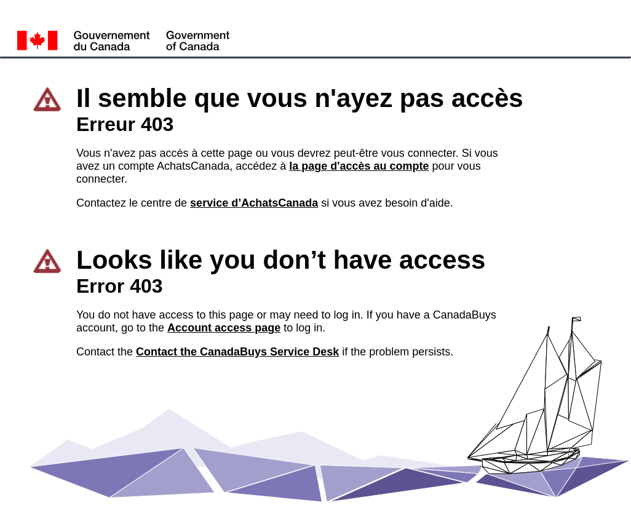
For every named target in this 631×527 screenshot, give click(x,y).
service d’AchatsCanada (254, 203)
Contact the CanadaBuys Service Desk (237, 352)
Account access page (223, 328)
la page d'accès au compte (359, 166)
